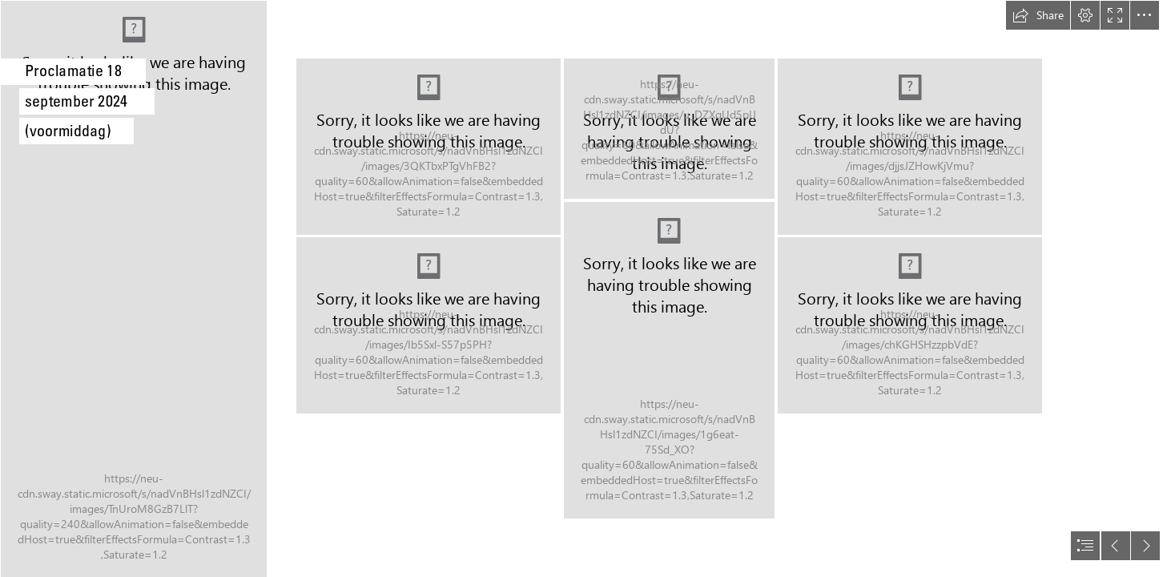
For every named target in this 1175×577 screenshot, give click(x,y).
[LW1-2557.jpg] (133, 288)
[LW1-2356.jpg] (910, 325)
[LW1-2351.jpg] (910, 147)
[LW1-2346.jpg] (428, 325)
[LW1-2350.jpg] (669, 360)
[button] (1038, 15)
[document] (587, 288)
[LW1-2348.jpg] (669, 129)
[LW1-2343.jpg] (428, 147)
